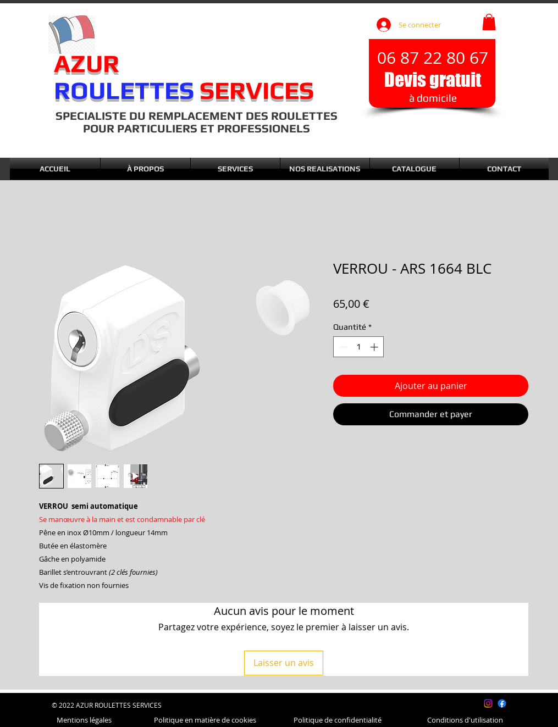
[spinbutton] (359, 347)
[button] (489, 22)
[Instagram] (488, 703)
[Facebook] (501, 703)
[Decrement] (342, 347)
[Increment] (375, 347)
